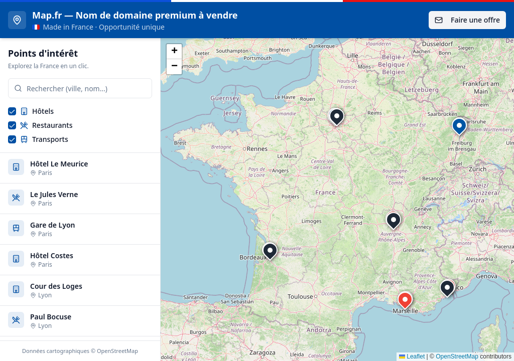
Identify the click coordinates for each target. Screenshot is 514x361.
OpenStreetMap (457, 356)
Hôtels (37, 111)
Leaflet (412, 356)
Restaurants (46, 125)
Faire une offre (467, 20)
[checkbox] (12, 111)
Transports (44, 139)
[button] (336, 115)
